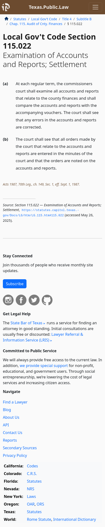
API (6, 425)
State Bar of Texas (26, 323)
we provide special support (44, 365)
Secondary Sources (20, 447)
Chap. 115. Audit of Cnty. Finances (36, 23)
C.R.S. (32, 473)
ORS (40, 504)
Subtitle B (84, 19)
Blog (7, 409)
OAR (31, 504)
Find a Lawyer (15, 402)
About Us (11, 417)
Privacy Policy (15, 455)
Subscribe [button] (14, 283)
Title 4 (67, 19)
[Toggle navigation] (95, 7)
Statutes (19, 19)
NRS (30, 488)
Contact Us (12, 432)
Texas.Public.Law (48, 7)
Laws (31, 496)
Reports (10, 440)
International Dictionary (74, 519)
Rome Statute (39, 519)
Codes (32, 466)
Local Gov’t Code (44, 19)
